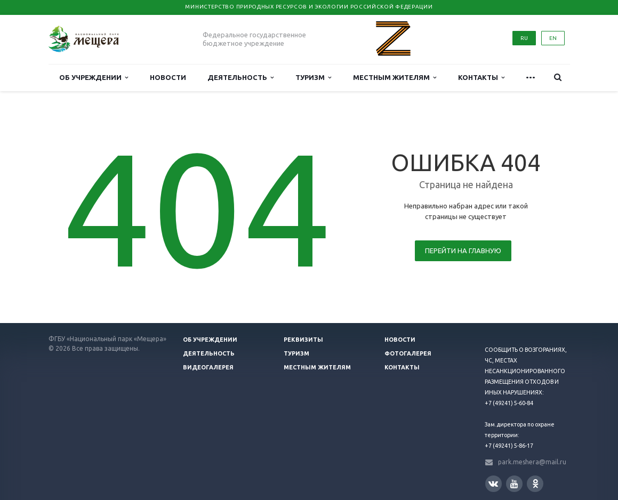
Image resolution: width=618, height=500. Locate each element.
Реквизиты (303, 339)
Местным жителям (394, 78)
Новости (168, 77)
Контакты (481, 78)
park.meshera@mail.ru (532, 461)
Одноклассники (535, 483)
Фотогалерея (407, 353)
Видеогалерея (208, 367)
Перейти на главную (463, 250)
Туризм (313, 78)
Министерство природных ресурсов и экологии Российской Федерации (308, 7)
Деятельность (240, 78)
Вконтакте (493, 483)
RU (524, 38)
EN (553, 38)
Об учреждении (93, 78)
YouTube (514, 483)
